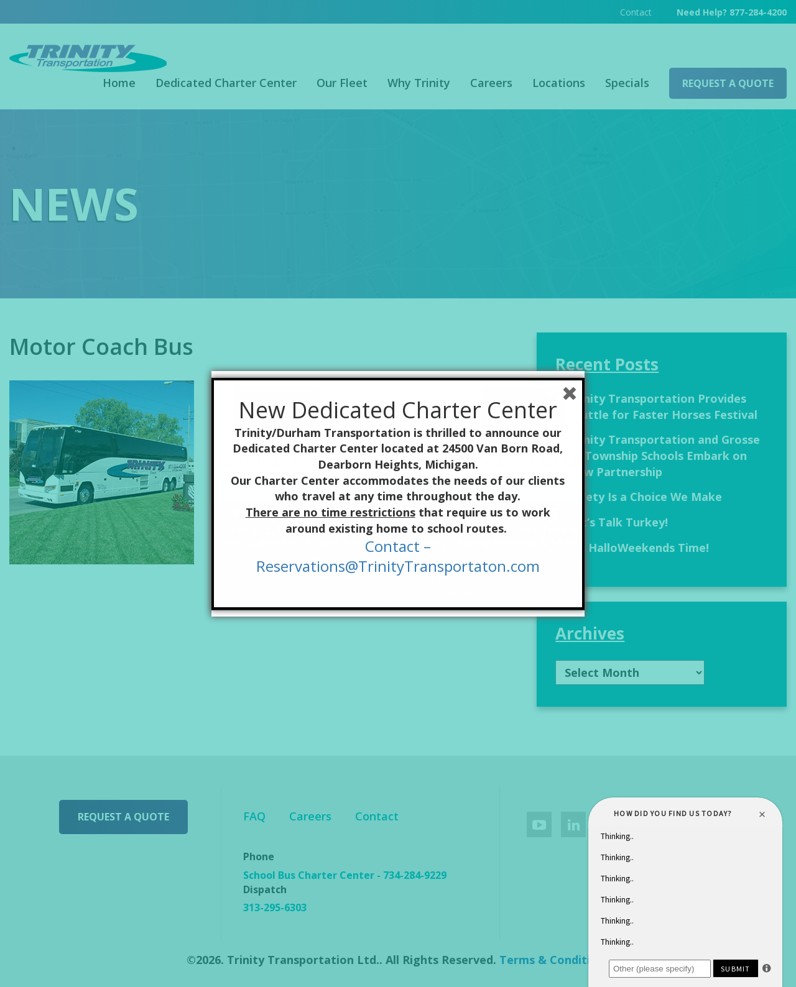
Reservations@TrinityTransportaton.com (398, 566)
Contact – (398, 546)
